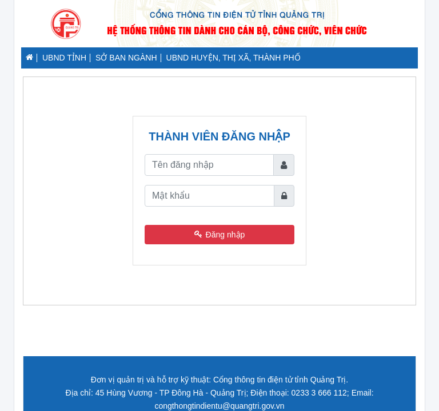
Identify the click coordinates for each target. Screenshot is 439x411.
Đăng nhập (219, 234)
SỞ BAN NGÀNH (126, 57)
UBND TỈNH (64, 57)
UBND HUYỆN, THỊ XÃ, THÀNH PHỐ (233, 57)
